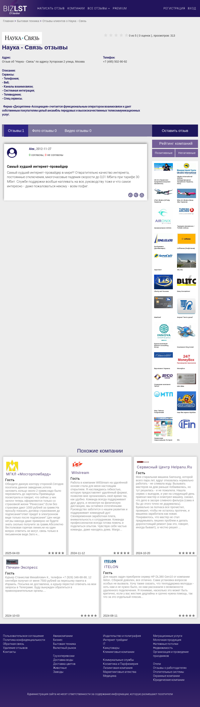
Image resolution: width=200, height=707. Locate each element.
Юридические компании (168, 679)
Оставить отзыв (175, 131)
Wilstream (80, 473)
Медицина (109, 675)
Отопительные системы (168, 671)
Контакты (9, 651)
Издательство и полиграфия (122, 635)
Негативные (187, 153)
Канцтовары (111, 647)
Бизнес (57, 639)
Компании (76, 8)
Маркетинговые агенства (119, 671)
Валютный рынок (64, 647)
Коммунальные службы (118, 659)
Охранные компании (166, 675)
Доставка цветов (64, 663)
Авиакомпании (63, 635)
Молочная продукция (167, 639)
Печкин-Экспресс (22, 567)
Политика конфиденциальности (24, 639)
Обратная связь (13, 643)
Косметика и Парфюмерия (120, 663)
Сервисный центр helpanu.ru (164, 467)
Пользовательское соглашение (23, 635)
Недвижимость (163, 647)
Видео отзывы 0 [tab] (78, 131)
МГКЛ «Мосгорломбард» (28, 474)
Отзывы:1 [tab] (16, 131)
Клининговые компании (118, 651)
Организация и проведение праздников (171, 653)
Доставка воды (63, 659)
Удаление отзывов (15, 647)
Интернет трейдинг (115, 639)
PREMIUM (120, 8)
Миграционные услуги (167, 635)
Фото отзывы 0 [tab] (44, 131)
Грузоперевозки (63, 655)
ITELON (111, 567)
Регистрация (174, 8)
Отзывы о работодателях (170, 667)
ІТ (104, 643)
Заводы (58, 671)
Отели (157, 663)
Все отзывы (99, 8)
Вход (192, 8)
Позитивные (164, 153)
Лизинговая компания (118, 667)
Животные (60, 667)
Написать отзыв (51, 8)
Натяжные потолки (165, 643)
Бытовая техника (28, 21)
